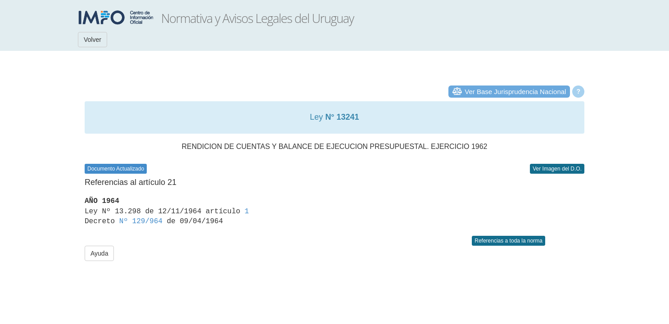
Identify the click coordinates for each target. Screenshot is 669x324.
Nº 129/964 (141, 221)
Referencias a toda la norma (508, 241)
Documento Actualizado (115, 169)
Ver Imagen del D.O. (557, 169)
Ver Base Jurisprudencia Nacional (515, 91)
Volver (92, 39)
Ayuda (99, 253)
